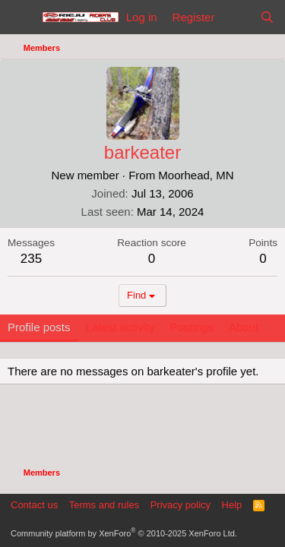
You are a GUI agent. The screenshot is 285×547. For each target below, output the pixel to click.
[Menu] (21, 17)
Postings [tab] (191, 327)
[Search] (267, 17)
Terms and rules (104, 505)
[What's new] (237, 17)
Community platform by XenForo (124, 533)
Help (232, 505)
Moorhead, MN (195, 175)
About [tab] (243, 327)
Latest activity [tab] (120, 327)
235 (31, 258)
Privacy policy (180, 505)
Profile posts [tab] (39, 327)
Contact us (34, 505)
